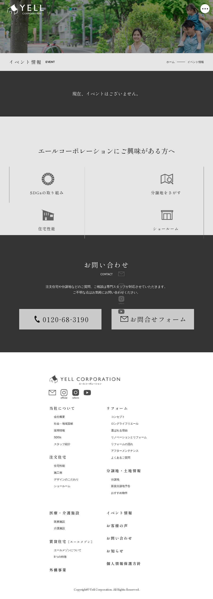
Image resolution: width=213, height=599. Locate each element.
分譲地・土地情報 (123, 470)
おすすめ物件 (119, 493)
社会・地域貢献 (63, 423)
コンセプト (118, 416)
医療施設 (59, 521)
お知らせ (115, 551)
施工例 (58, 472)
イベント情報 (119, 513)
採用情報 (59, 430)
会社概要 (59, 416)
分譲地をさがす (82, 193)
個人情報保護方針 (123, 563)
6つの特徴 (60, 556)
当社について (62, 408)
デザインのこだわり (66, 479)
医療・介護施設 (64, 513)
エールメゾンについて (67, 550)
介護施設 (59, 528)
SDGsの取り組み (33, 193)
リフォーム (117, 408)
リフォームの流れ (122, 444)
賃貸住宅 (71, 541)
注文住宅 (58, 457)
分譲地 (115, 479)
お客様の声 (117, 525)
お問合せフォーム (158, 319)
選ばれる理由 (119, 430)
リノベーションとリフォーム (129, 437)
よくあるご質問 (120, 457)
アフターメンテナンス (124, 450)
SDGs (57, 437)
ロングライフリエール (124, 423)
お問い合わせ (119, 538)
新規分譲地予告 (120, 486)
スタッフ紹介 (62, 444)
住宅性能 (131, 193)
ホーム (170, 62)
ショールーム (179, 193)
